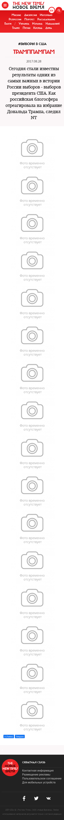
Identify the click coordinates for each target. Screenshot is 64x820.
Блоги (7, 23)
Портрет (29, 19)
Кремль (37, 28)
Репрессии (15, 19)
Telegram (20, 737)
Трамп (16, 28)
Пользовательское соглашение (41, 778)
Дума (48, 28)
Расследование (46, 19)
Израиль (37, 23)
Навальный (53, 23)
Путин (26, 28)
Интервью (46, 15)
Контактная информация (38, 770)
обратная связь (33, 762)
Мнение (16, 15)
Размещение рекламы (36, 774)
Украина (24, 23)
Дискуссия (30, 15)
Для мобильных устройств (38, 782)
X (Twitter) (8, 737)
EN (51, 10)
